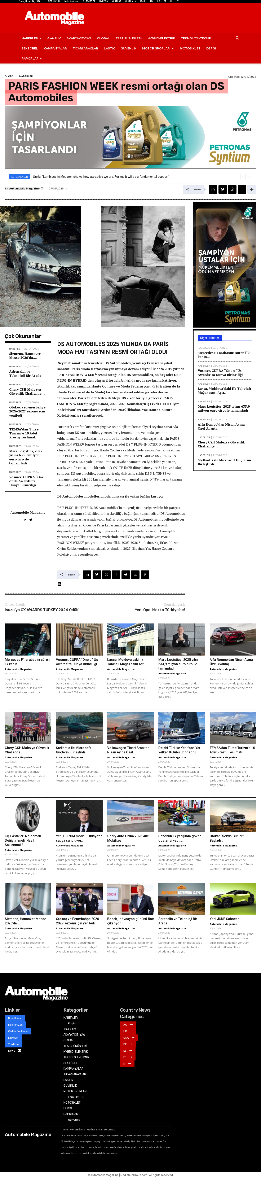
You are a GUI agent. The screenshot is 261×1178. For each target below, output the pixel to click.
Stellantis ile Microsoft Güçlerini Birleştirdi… (224, 462)
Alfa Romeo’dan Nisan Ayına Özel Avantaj (221, 426)
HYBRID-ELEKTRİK (161, 38)
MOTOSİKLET (190, 48)
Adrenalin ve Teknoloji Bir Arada (25, 373)
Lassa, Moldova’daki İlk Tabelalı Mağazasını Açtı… (224, 390)
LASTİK (109, 48)
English (73, 1023)
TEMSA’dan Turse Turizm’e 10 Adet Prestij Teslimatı (24, 433)
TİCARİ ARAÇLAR (85, 48)
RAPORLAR (32, 58)
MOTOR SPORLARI (158, 48)
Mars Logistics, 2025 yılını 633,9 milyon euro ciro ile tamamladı (25, 457)
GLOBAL (103, 38)
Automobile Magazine (24, 188)
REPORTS (74, 1119)
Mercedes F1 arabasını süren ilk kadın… (223, 354)
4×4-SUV (54, 38)
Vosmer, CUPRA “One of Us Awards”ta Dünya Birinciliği (26, 481)
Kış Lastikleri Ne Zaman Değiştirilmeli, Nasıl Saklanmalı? (23, 840)
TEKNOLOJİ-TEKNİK (196, 38)
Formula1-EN (76, 1097)
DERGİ (211, 48)
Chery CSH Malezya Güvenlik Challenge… (27, 391)
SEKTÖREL (30, 48)
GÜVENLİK (128, 48)
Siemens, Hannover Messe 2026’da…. (25, 355)
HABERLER (31, 38)
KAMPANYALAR (55, 48)
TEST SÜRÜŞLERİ (129, 38)
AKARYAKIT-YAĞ (79, 38)
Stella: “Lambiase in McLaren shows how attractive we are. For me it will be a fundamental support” (101, 177)
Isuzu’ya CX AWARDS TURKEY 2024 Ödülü (42, 610)
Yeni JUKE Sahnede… (226, 919)
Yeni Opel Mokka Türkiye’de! (160, 610)
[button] (237, 39)
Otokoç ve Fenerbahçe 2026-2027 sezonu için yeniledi (27, 411)
